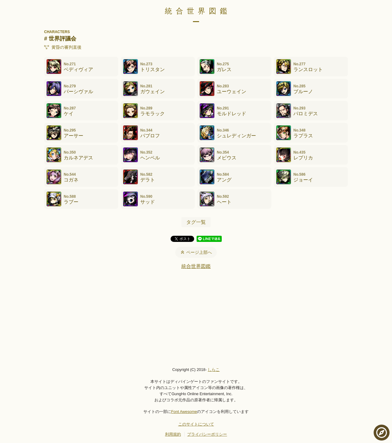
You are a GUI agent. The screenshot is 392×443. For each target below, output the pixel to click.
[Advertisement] (196, 318)
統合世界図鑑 (198, 11)
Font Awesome (184, 411)
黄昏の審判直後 (62, 47)
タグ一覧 (196, 222)
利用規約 (173, 434)
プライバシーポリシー (207, 434)
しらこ (214, 369)
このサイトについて (196, 424)
